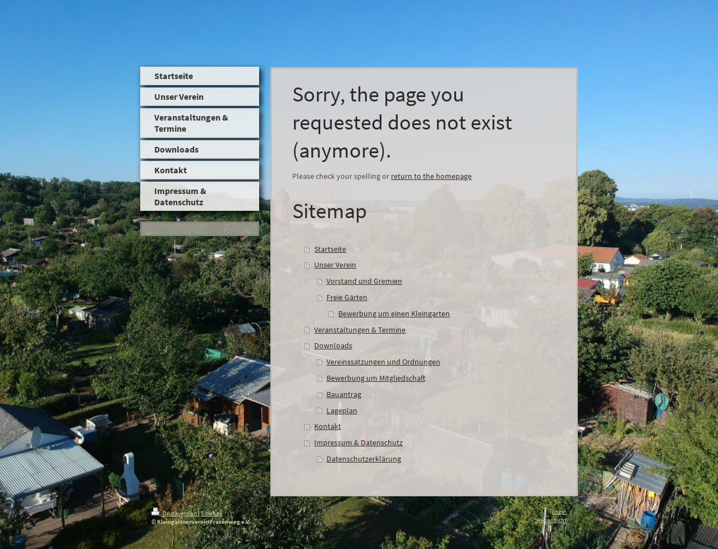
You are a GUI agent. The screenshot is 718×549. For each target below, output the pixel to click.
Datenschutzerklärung (363, 459)
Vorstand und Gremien (364, 281)
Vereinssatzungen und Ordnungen (383, 362)
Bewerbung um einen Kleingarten (394, 313)
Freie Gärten (346, 297)
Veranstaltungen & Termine (360, 330)
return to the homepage (431, 176)
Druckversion (174, 513)
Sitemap (212, 513)
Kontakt (327, 426)
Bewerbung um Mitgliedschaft (375, 378)
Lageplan (341, 410)
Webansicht (551, 520)
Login (559, 511)
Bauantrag (343, 394)
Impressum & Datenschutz (358, 442)
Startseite (330, 249)
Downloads (333, 345)
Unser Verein (335, 265)
